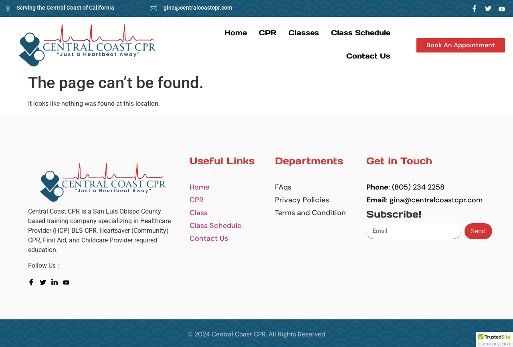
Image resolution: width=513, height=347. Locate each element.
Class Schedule (360, 32)
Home (235, 32)
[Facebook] (475, 8)
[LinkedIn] (502, 8)
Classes (304, 32)
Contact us (368, 56)
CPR (268, 32)
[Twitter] (488, 8)
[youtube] (68, 281)
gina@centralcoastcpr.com (198, 7)
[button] (460, 45)
